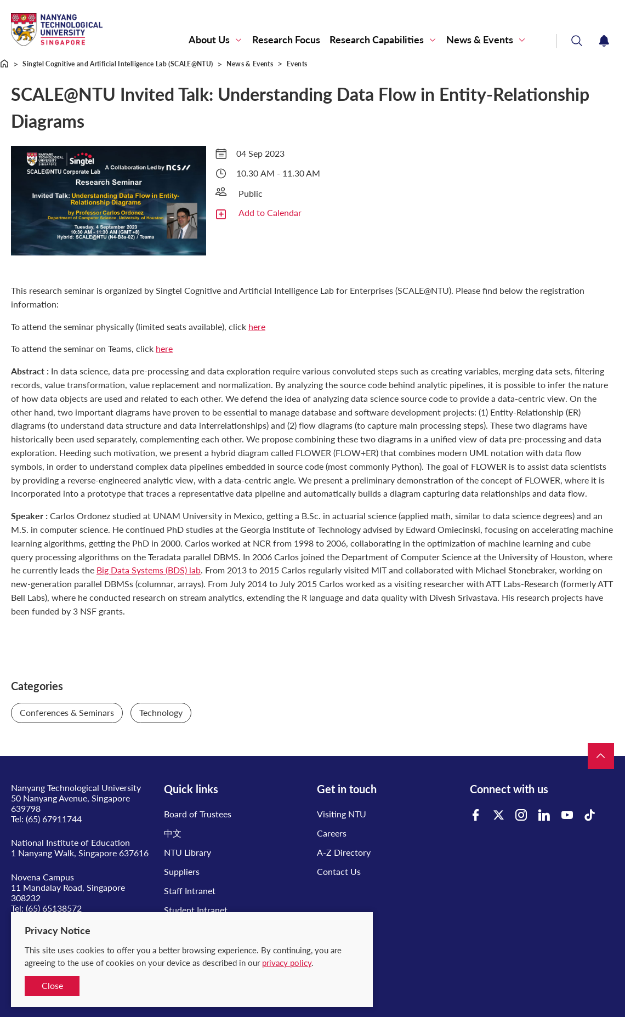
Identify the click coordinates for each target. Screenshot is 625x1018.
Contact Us (339, 871)
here (256, 326)
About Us (209, 40)
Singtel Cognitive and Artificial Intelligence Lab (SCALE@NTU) (117, 64)
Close (52, 985)
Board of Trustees (197, 814)
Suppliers (182, 871)
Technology (161, 712)
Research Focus (286, 40)
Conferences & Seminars (67, 712)
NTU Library (187, 852)
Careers (331, 833)
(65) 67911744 (54, 819)
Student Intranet (196, 910)
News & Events (479, 40)
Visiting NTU (341, 814)
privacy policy (286, 963)
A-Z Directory (344, 852)
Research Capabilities (376, 40)
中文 (172, 833)
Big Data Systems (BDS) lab (148, 570)
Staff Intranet (189, 890)
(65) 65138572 (54, 908)
